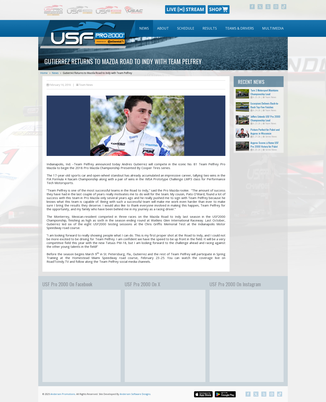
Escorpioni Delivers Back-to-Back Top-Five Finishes (265, 105)
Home (44, 73)
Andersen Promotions (63, 394)
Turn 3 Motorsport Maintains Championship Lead (264, 92)
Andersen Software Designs (135, 394)
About (163, 28)
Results (210, 28)
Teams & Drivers (239, 28)
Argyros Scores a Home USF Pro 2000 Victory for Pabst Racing (265, 146)
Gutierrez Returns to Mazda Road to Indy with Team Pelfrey (97, 73)
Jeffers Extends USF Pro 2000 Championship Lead (265, 118)
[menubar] (211, 28)
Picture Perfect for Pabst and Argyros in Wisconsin (265, 131)
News (144, 28)
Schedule (185, 28)
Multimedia (273, 28)
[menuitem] (144, 28)
